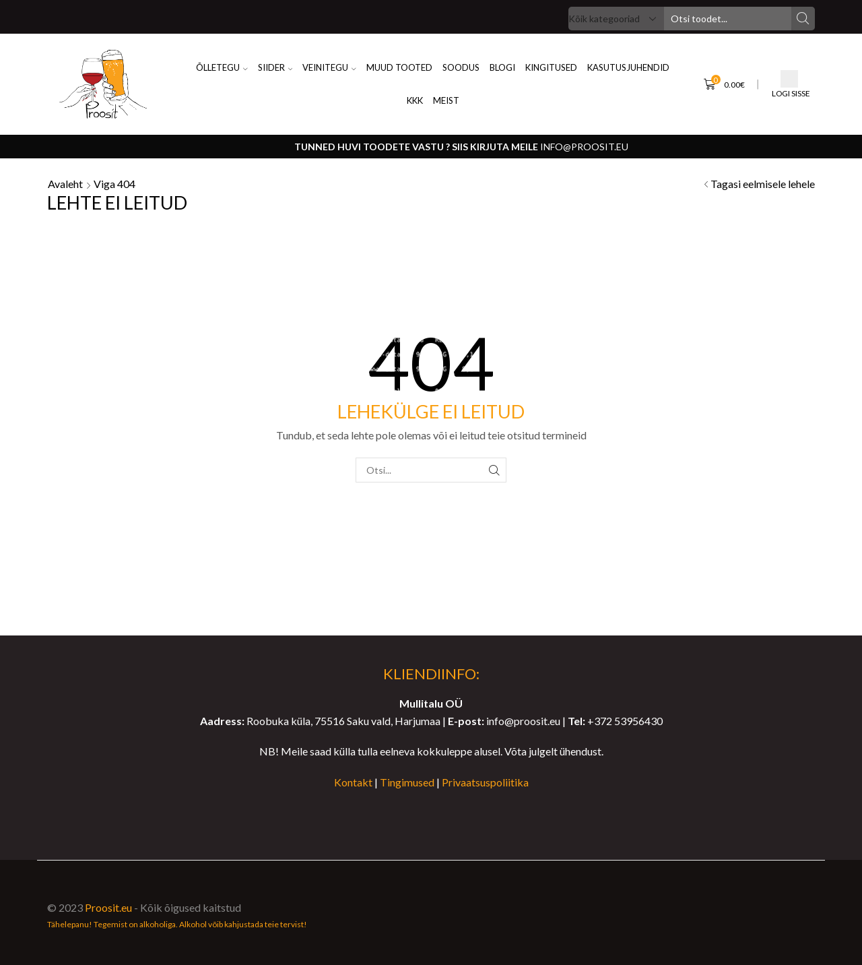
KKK (415, 100)
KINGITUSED (551, 67)
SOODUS (460, 67)
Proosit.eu (108, 907)
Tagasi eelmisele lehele (762, 183)
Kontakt (353, 782)
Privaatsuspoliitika (485, 782)
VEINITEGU (329, 67)
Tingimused (407, 782)
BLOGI (502, 67)
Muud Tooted (399, 67)
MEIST (446, 100)
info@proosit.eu (584, 146)
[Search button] (803, 18)
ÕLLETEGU (222, 67)
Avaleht (65, 183)
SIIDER (275, 67)
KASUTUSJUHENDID (628, 67)
